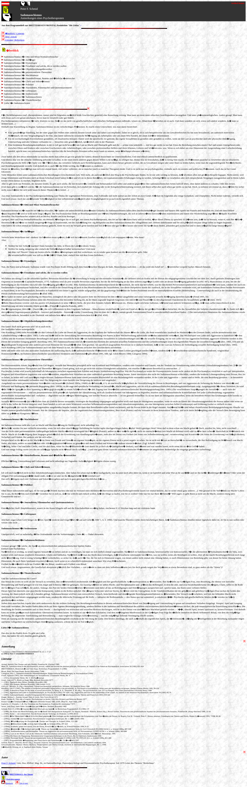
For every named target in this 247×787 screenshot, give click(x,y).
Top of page (21, 783)
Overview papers (13, 779)
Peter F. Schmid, (8, 763)
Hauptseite (9, 783)
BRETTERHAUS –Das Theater (21, 774)
